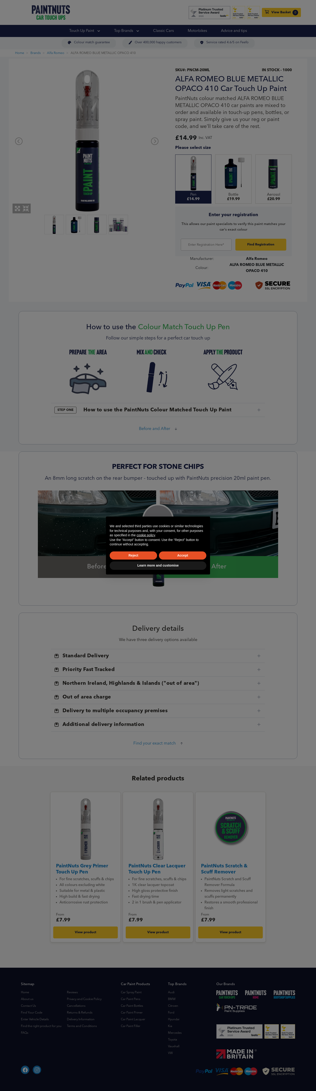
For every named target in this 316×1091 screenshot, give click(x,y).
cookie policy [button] (146, 535)
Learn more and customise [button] (158, 565)
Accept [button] (182, 555)
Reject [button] (133, 555)
